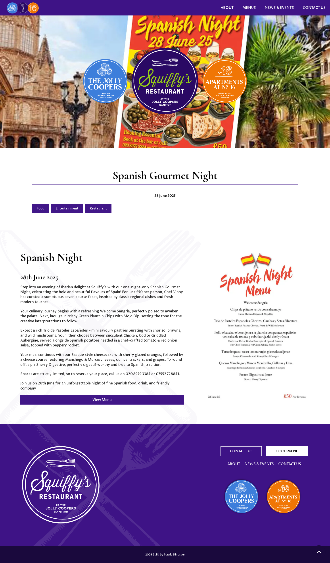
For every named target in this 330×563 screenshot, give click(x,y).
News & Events (279, 7)
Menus (249, 7)
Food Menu (287, 451)
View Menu (102, 403)
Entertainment (67, 208)
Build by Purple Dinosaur (169, 554)
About (227, 7)
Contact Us (314, 7)
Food (40, 208)
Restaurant (98, 208)
